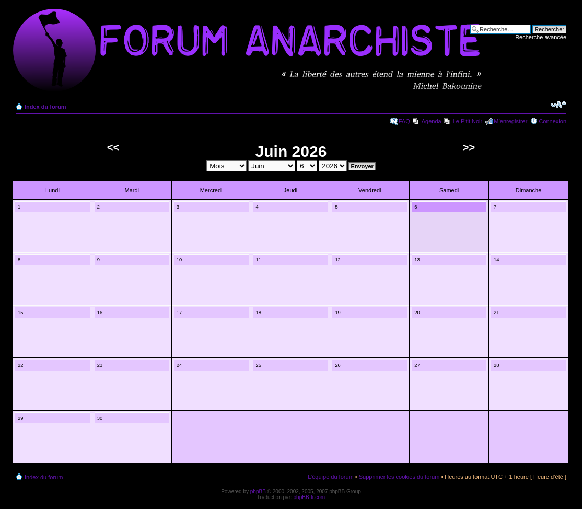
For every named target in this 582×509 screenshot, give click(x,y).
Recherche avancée (540, 37)
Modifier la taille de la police (558, 104)
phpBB (258, 491)
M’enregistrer (510, 121)
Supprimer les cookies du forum (399, 476)
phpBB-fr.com (309, 497)
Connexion (552, 121)
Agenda (431, 121)
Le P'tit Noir (468, 121)
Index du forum (45, 106)
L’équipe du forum (330, 476)
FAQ (404, 121)
